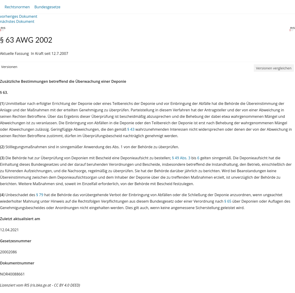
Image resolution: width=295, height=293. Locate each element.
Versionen (9, 66)
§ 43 (131, 129)
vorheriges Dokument (18, 16)
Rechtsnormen (17, 6)
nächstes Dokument (17, 21)
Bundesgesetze (47, 6)
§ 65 (227, 201)
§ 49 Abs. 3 (181, 157)
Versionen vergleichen (274, 68)
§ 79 (39, 194)
